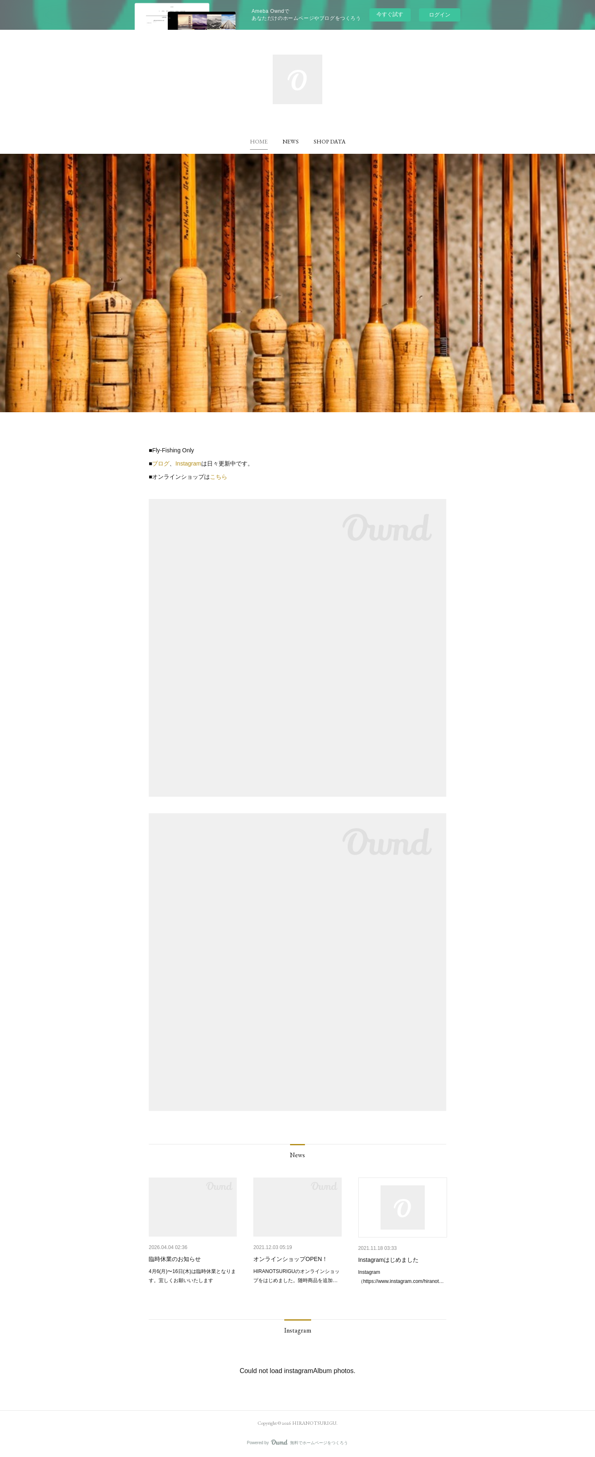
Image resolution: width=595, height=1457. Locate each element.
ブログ (160, 463)
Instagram (188, 463)
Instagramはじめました (388, 1259)
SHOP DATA (329, 141)
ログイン (439, 15)
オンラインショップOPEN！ (290, 1259)
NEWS (291, 141)
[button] (259, 141)
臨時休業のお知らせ (175, 1259)
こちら (218, 476)
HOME (259, 141)
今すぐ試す (389, 14)
